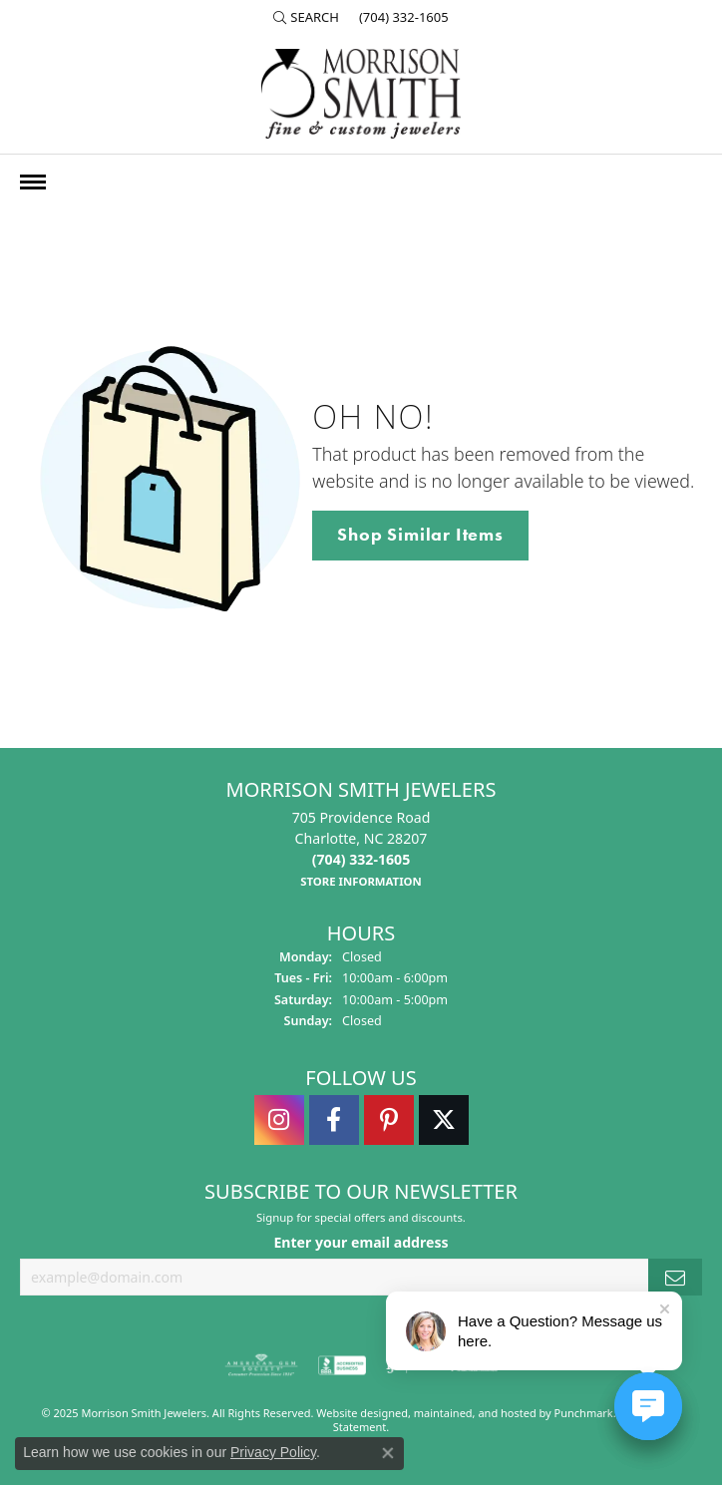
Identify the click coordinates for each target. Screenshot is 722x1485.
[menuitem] (261, 1365)
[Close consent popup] (388, 1453)
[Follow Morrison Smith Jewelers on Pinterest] (389, 1120)
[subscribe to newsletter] (675, 1277)
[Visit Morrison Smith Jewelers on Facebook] (334, 1120)
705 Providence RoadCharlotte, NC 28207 (361, 849)
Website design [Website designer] (355, 1412)
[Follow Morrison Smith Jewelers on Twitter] (444, 1120)
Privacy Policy (273, 1452)
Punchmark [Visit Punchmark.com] (583, 1412)
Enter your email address (360, 1242)
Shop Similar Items (420, 535)
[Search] (306, 17)
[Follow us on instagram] (279, 1120)
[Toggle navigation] (33, 182)
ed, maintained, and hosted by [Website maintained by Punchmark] (474, 1412)
